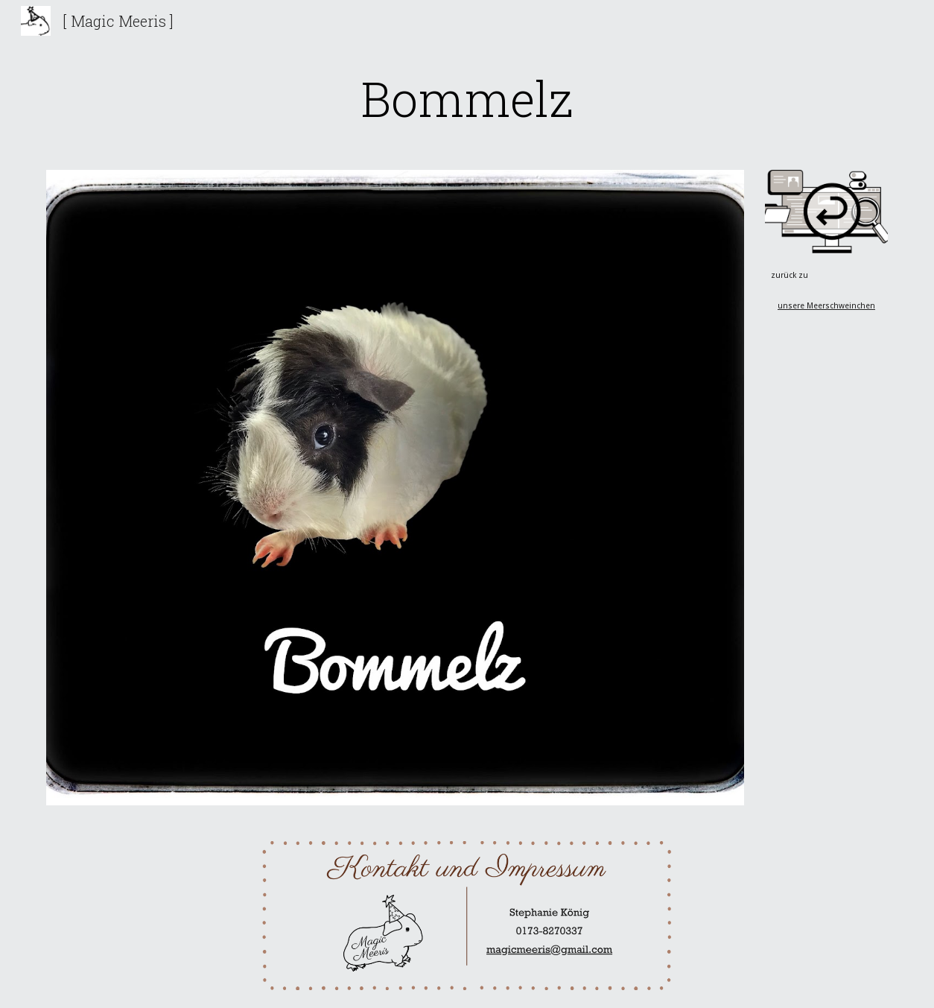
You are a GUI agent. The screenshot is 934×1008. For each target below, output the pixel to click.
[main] (466, 98)
